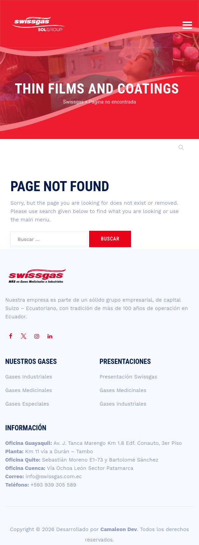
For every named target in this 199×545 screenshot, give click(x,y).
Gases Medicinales (28, 390)
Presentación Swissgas (128, 377)
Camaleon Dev (118, 529)
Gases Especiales (27, 404)
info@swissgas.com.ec (54, 476)
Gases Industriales (28, 377)
